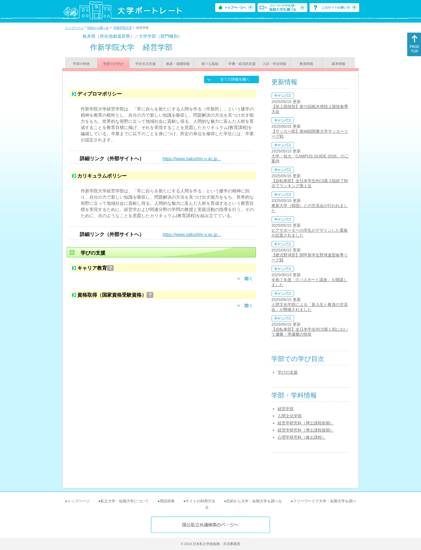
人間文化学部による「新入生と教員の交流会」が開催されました (309, 307)
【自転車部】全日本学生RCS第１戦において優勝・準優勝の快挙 (309, 332)
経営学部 (286, 408)
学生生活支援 (145, 64)
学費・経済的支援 (242, 64)
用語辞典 (167, 501)
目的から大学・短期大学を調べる (254, 501)
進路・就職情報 (178, 64)
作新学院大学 (122, 27)
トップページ (74, 27)
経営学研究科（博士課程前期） (306, 423)
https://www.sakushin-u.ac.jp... (192, 158)
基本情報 (338, 64)
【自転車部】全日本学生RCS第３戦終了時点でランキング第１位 (309, 183)
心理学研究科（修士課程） (302, 437)
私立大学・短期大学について (124, 501)
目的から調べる (98, 27)
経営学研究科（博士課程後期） (306, 430)
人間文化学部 (290, 416)
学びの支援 (288, 372)
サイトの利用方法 (200, 501)
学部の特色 (81, 64)
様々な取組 (210, 64)
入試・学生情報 (274, 64)
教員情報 (306, 64)
